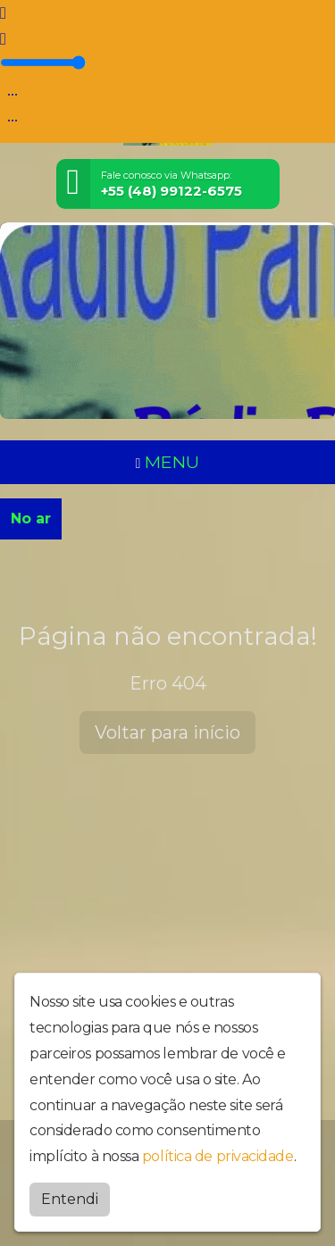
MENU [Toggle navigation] (168, 461)
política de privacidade (218, 1156)
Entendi (69, 1199)
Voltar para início (167, 732)
